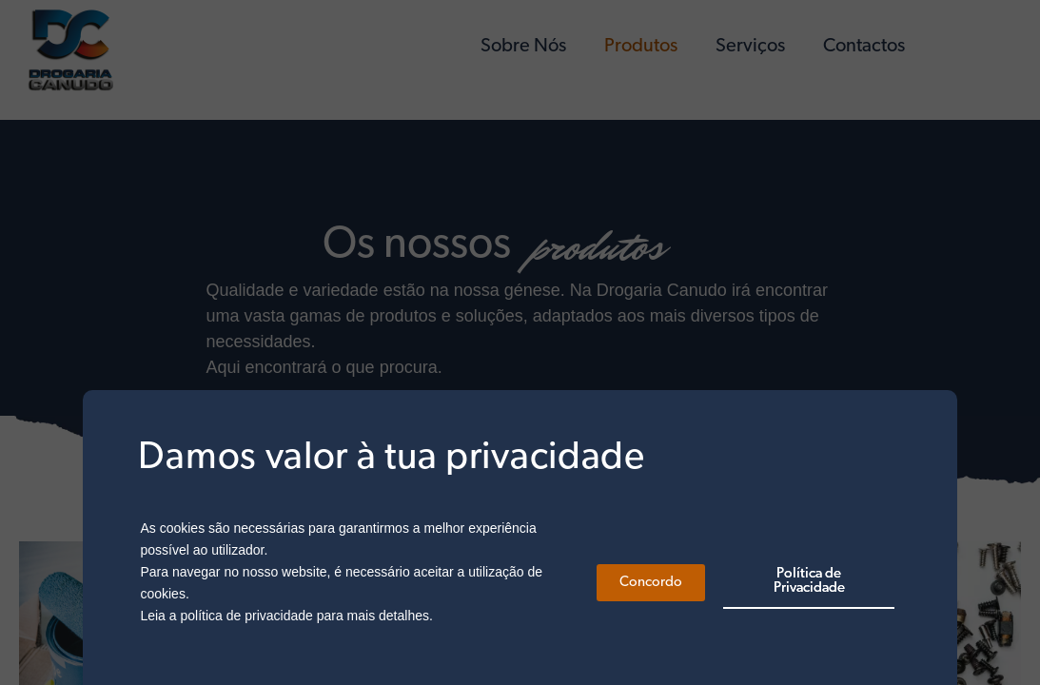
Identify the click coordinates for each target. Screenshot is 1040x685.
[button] (651, 582)
